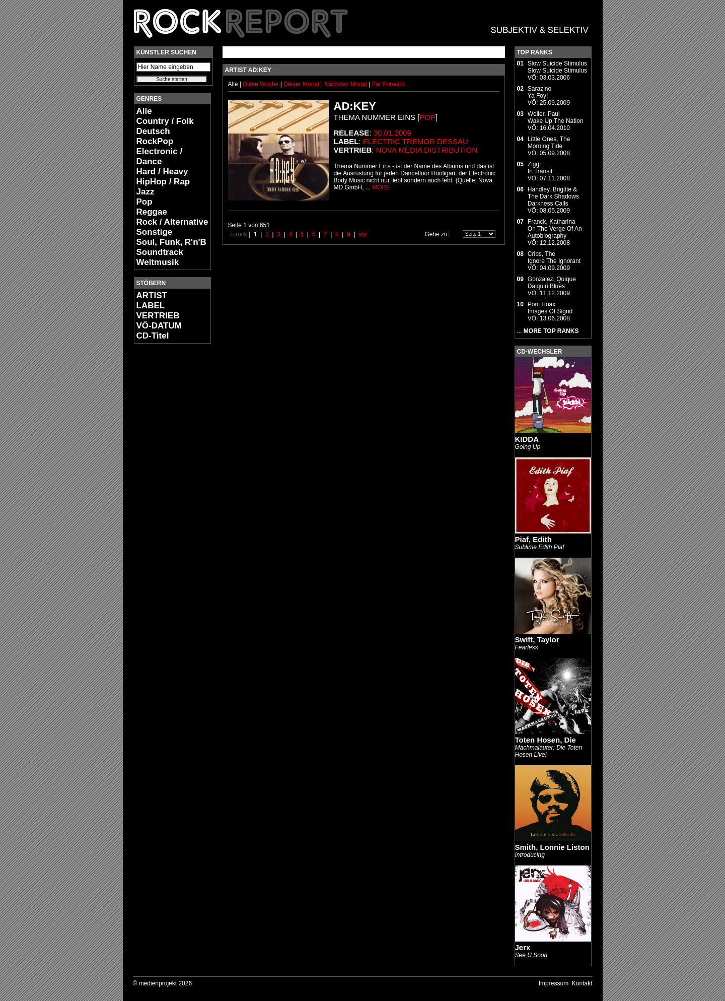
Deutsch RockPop (155, 136)
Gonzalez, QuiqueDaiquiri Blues (552, 283)
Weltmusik (157, 262)
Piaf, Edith (533, 539)
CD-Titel (152, 336)
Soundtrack (160, 252)
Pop (144, 202)
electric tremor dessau (415, 141)
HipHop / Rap (163, 181)
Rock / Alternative (172, 222)
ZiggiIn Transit (540, 168)
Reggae (151, 212)
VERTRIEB (158, 315)
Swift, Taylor (537, 639)
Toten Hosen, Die (545, 740)
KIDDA (527, 439)
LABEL (150, 305)
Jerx (523, 947)
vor (362, 234)
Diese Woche (261, 84)
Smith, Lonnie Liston (552, 847)
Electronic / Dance (159, 156)
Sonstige (154, 232)
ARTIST (151, 295)
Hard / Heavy (162, 171)
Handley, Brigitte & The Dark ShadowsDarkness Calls (553, 196)
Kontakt (582, 983)
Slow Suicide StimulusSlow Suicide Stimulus (557, 67)
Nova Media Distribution (426, 150)
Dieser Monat (302, 84)
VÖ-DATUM (159, 325)
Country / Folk (165, 121)
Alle (144, 111)
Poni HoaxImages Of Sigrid (550, 308)
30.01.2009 (392, 132)
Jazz (145, 191)
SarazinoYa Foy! (539, 92)
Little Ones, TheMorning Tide (549, 143)
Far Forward (388, 84)
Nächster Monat (345, 84)
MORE (381, 187)
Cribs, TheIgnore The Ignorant (554, 257)
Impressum (553, 983)
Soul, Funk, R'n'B (171, 242)
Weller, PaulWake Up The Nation (556, 117)
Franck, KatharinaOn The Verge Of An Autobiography (555, 228)
